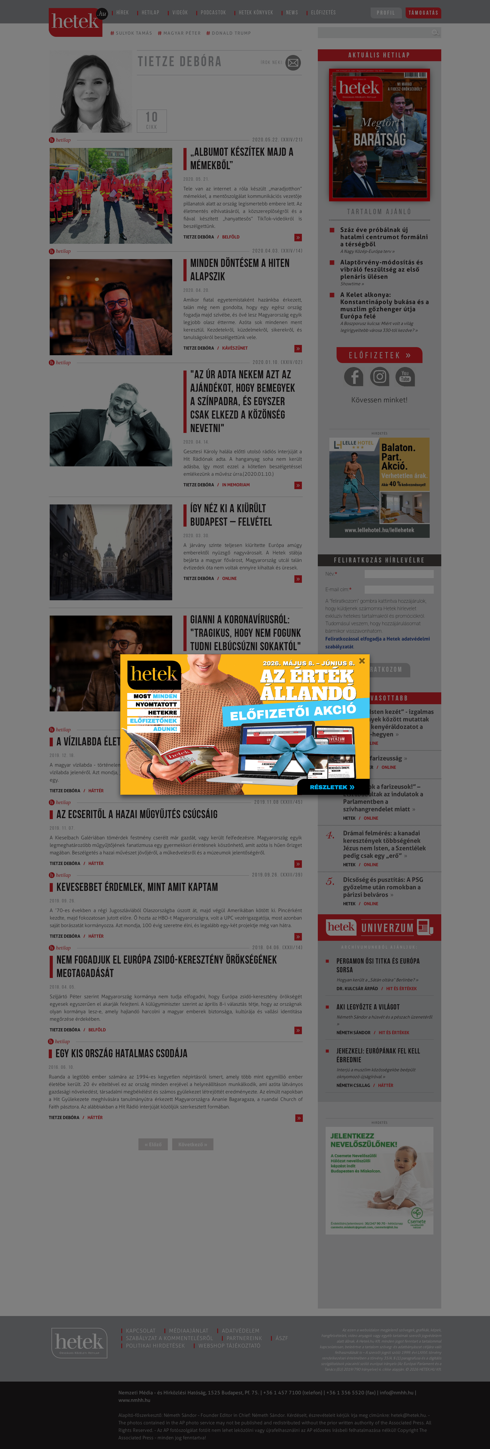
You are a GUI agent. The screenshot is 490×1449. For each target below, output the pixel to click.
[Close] (361, 663)
